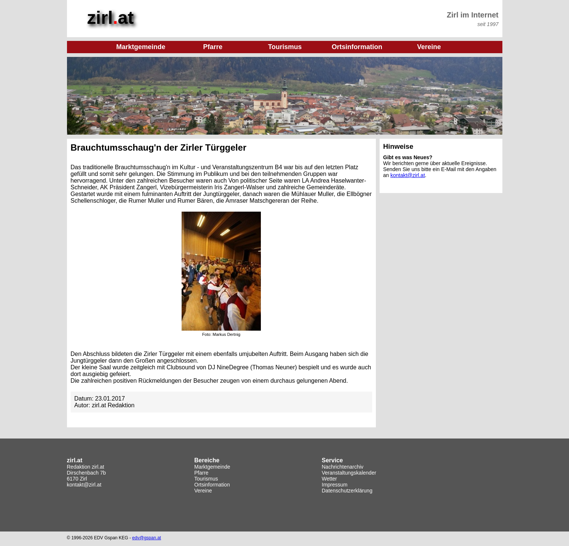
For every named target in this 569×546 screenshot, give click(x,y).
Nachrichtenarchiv (343, 467)
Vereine (203, 491)
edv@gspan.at (146, 537)
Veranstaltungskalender (349, 473)
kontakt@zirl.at (407, 175)
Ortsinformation (212, 485)
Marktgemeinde (212, 467)
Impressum (335, 485)
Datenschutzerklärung (347, 491)
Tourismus (206, 479)
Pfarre (201, 473)
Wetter (329, 479)
